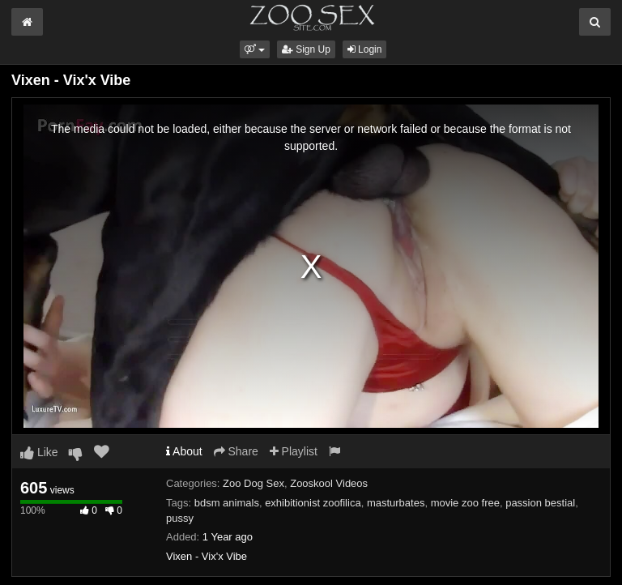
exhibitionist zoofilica (313, 503)
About (184, 451)
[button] (255, 49)
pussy (180, 518)
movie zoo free (465, 503)
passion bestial (540, 503)
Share (236, 451)
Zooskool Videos (329, 483)
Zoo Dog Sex (253, 483)
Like (39, 452)
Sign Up (306, 49)
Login (364, 49)
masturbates (396, 503)
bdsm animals (226, 503)
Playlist (293, 451)
